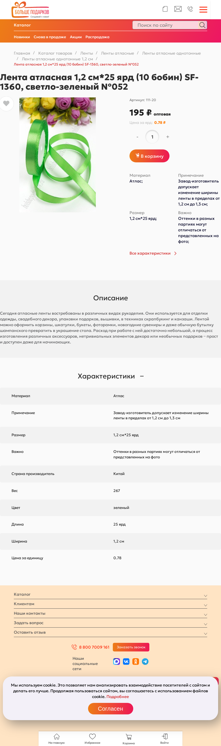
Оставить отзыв (30, 632)
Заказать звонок (131, 647)
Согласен (110, 708)
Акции (76, 36)
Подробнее (117, 696)
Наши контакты (29, 613)
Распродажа (97, 36)
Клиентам (24, 603)
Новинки (22, 36)
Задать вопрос (28, 622)
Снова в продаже (50, 36)
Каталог (22, 25)
